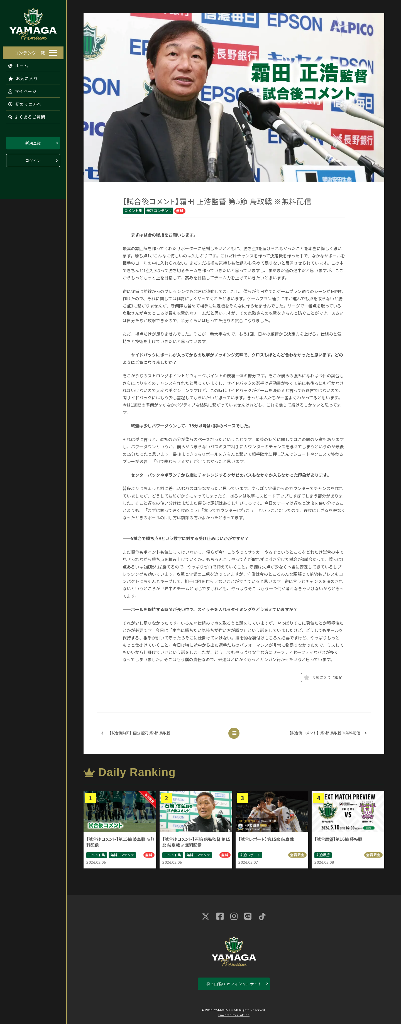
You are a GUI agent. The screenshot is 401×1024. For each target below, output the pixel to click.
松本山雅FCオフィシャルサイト (234, 983)
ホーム (16, 64)
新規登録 (33, 141)
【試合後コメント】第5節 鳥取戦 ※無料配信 (327, 733)
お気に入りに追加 (323, 677)
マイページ (20, 90)
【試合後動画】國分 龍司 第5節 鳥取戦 (135, 733)
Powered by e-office (234, 1014)
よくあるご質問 (24, 115)
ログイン (33, 159)
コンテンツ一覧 (29, 51)
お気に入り (20, 77)
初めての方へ (22, 102)
